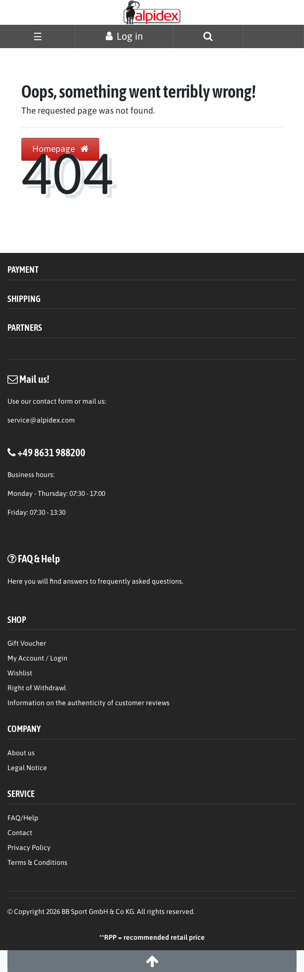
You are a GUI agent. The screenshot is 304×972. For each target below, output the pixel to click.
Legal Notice (27, 768)
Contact (19, 833)
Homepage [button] (60, 149)
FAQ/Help (22, 818)
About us (21, 753)
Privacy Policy (29, 847)
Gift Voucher (26, 643)
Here (15, 581)
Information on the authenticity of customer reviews (88, 703)
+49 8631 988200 (51, 452)
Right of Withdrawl (36, 688)
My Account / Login (37, 658)
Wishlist (19, 673)
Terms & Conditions (37, 862)
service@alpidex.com (41, 420)
